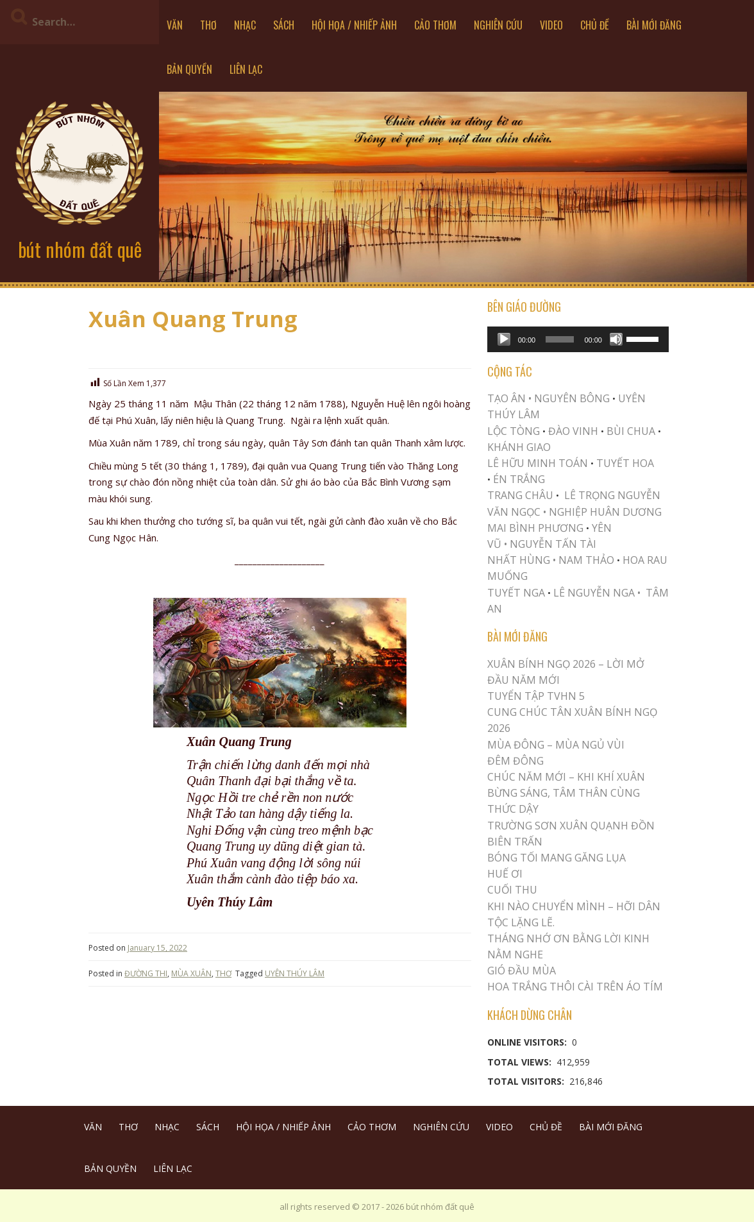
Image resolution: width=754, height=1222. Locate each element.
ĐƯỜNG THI (145, 973)
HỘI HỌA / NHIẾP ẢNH (354, 25)
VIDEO (551, 25)
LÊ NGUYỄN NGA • (597, 593)
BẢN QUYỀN (189, 69)
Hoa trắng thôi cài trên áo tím (575, 987)
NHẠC (245, 25)
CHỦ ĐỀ (594, 25)
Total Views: (520, 1062)
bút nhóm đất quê (80, 249)
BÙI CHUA (631, 431)
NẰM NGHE (515, 954)
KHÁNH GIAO (519, 447)
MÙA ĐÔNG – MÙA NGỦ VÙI (555, 745)
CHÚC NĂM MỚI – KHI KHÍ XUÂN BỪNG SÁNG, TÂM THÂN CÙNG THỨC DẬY (566, 793)
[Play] (504, 339)
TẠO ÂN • (509, 398)
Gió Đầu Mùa (521, 970)
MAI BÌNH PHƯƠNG (535, 528)
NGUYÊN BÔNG (572, 398)
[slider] (560, 339)
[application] (578, 339)
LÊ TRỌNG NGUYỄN (612, 495)
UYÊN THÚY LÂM (294, 973)
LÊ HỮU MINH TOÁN (537, 463)
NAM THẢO (586, 560)
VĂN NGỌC (515, 512)
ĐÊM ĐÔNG (515, 761)
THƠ (208, 25)
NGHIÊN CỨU (498, 25)
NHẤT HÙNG (518, 560)
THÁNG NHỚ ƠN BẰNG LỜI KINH (568, 938)
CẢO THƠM (435, 25)
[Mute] (616, 339)
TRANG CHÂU (520, 495)
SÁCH (283, 25)
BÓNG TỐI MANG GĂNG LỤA (556, 858)
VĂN (175, 25)
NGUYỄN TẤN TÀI (553, 544)
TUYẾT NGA (517, 593)
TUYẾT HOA (625, 463)
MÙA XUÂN (191, 973)
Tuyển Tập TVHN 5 (536, 696)
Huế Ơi (505, 874)
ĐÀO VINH (573, 431)
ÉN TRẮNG (519, 479)
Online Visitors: (528, 1042)
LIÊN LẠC (246, 69)
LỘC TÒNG (513, 431)
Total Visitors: (527, 1081)
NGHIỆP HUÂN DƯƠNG (605, 512)
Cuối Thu (512, 890)
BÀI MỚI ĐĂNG (654, 25)
